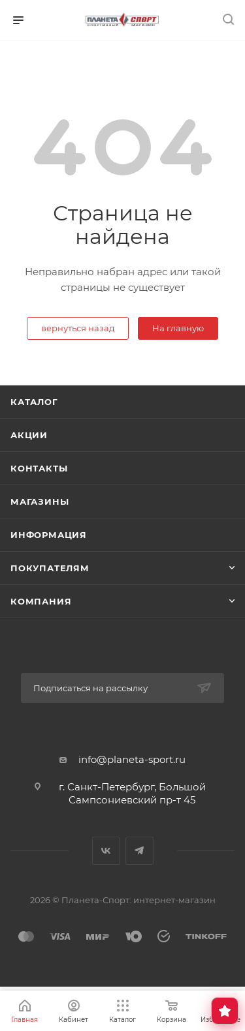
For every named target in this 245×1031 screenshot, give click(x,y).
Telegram (139, 851)
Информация (48, 535)
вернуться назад (77, 328)
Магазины (39, 501)
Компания (40, 601)
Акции (29, 435)
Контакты (38, 468)
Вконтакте (106, 851)
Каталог (34, 401)
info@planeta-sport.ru (132, 759)
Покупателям (50, 568)
